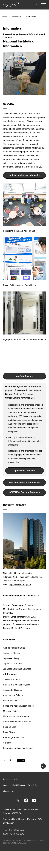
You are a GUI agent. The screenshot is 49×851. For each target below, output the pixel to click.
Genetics (7, 743)
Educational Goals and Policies (24, 482)
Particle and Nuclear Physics (16, 685)
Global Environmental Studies (17, 722)
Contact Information (11, 779)
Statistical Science (11, 679)
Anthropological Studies (14, 648)
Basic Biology (9, 732)
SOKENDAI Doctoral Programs (24, 492)
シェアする (8, 760)
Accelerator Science (12, 690)
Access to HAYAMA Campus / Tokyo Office (20, 785)
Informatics (10, 674)
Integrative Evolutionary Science (18, 748)
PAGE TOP (43, 766)
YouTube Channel (24, 376)
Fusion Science (10, 700)
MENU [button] (43, 4)
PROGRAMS (9, 640)
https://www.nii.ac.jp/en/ (20, 584)
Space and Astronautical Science (18, 706)
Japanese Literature (12, 664)
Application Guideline (24, 471)
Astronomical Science (13, 695)
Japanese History (11, 658)
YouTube (34, 800)
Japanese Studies (11, 653)
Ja (36, 4)
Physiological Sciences (13, 737)
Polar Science (9, 727)
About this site (9, 791)
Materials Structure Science (16, 716)
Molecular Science (11, 711)
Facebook (26, 800)
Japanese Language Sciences (17, 669)
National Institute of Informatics (24, 175)
